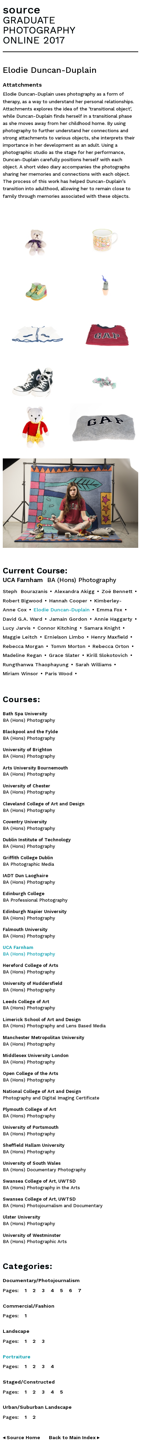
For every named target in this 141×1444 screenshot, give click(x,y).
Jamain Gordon (68, 619)
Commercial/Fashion (28, 1306)
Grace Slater (64, 655)
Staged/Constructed (29, 1382)
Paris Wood (58, 673)
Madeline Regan (22, 655)
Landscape (16, 1331)
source (21, 9)
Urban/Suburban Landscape (37, 1407)
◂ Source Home (21, 1437)
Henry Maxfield (109, 637)
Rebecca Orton (110, 646)
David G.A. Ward (22, 619)
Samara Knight (102, 628)
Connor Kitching (57, 628)
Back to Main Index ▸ (74, 1437)
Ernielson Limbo (64, 637)
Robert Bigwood (22, 600)
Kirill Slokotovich (107, 655)
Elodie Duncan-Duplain (62, 609)
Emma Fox (109, 609)
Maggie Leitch (20, 637)
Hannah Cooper (68, 600)
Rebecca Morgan (23, 646)
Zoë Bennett (117, 591)
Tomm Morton (68, 646)
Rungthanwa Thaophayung (36, 664)
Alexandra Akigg (74, 591)
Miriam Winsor (20, 673)
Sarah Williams (94, 664)
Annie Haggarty (113, 619)
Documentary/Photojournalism (41, 1280)
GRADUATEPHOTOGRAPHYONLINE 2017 (39, 30)
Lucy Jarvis (16, 628)
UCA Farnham (59, 579)
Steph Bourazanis (25, 591)
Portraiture (16, 1356)
